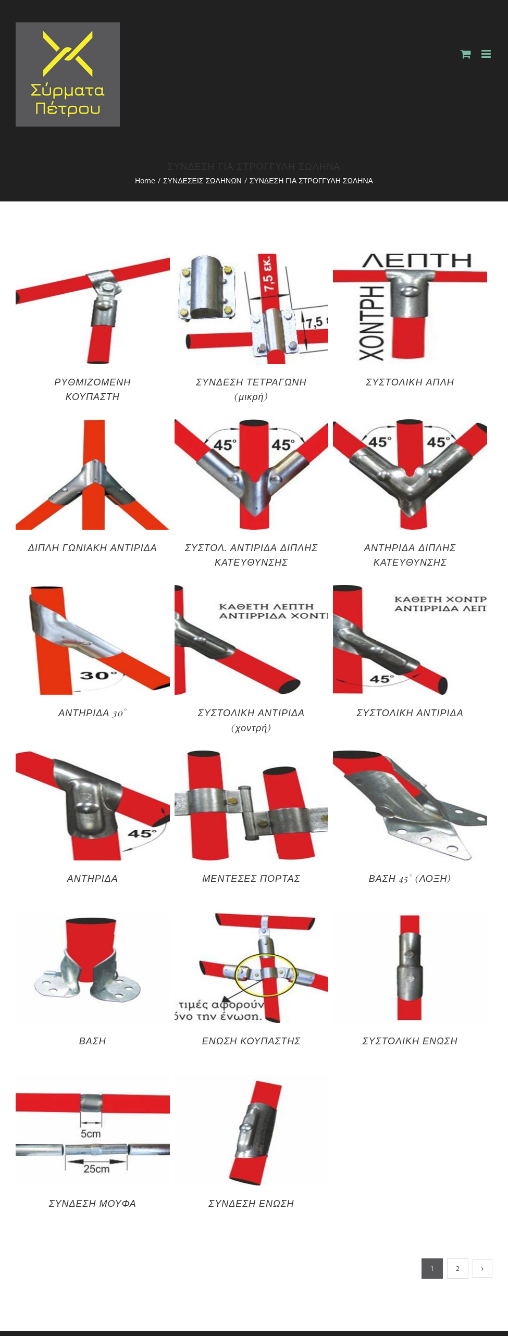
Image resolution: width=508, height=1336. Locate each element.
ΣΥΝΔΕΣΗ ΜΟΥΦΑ (93, 1203)
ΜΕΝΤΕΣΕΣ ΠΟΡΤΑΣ (251, 878)
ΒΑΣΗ (92, 1040)
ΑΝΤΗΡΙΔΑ (92, 878)
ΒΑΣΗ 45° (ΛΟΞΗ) (410, 878)
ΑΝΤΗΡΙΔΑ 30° (92, 712)
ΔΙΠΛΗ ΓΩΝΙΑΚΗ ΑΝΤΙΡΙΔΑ (92, 547)
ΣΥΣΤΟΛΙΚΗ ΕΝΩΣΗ (410, 1040)
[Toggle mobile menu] (486, 53)
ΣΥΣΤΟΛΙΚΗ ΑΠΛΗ (410, 382)
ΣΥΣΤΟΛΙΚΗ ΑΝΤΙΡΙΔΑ (410, 712)
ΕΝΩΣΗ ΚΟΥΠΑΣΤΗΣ (251, 1040)
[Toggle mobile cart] (466, 53)
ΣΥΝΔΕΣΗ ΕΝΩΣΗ (251, 1203)
